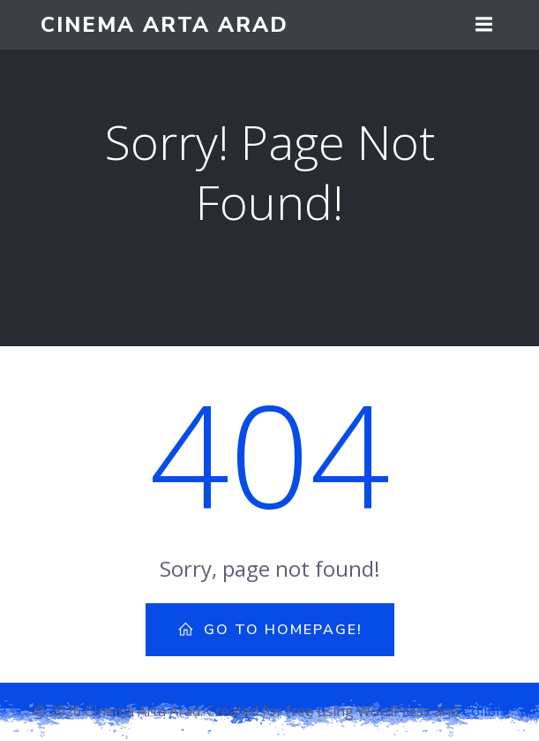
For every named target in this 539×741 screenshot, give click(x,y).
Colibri (483, 711)
